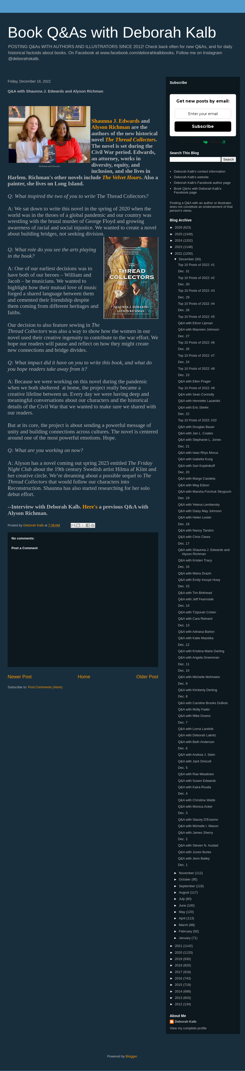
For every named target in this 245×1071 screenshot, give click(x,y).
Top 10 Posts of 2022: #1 (196, 265)
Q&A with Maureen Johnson (198, 329)
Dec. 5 (183, 768)
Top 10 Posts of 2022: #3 (196, 290)
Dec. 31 (183, 271)
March (184, 925)
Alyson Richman (110, 127)
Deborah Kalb (186, 1021)
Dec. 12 (183, 645)
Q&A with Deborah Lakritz (197, 735)
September (187, 886)
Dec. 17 (183, 543)
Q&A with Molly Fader (194, 709)
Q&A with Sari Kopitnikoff (196, 466)
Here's (89, 507)
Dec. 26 (183, 349)
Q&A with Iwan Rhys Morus (198, 453)
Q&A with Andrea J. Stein (196, 755)
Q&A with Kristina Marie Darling (201, 651)
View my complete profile (188, 1028)
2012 (179, 1004)
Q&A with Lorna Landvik (195, 729)
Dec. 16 (183, 567)
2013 (179, 998)
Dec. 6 (183, 748)
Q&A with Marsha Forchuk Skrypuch (204, 491)
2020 (179, 952)
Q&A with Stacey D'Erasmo (198, 819)
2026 (179, 227)
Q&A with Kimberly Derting (197, 690)
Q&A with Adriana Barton (196, 632)
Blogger (131, 1056)
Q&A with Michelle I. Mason (198, 826)
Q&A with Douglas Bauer (196, 427)
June (183, 905)
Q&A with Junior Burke (194, 852)
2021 (179, 946)
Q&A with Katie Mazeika (195, 638)
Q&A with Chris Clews (194, 537)
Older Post (147, 676)
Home (84, 676)
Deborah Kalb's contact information (199, 171)
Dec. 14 (183, 605)
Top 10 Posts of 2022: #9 (196, 388)
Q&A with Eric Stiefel (193, 407)
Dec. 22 (183, 414)
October (185, 879)
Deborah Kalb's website (191, 177)
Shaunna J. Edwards (115, 121)
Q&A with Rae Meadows (196, 774)
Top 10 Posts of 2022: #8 (196, 368)
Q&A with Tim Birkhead (195, 593)
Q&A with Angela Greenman (198, 657)
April (183, 918)
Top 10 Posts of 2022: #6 (196, 342)
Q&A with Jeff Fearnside (195, 599)
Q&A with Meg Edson (193, 485)
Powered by (203, 142)
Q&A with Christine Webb (196, 800)
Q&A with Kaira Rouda (194, 787)
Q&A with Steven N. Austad (198, 845)
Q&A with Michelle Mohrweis (199, 677)
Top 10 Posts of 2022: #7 (196, 355)
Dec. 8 (183, 696)
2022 (179, 253)
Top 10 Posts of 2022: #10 (197, 420)
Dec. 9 (183, 683)
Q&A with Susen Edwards (197, 781)
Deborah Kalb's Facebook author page (202, 183)
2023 (179, 247)
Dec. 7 (183, 722)
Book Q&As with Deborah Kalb (112, 32)
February (186, 931)
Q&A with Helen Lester (194, 517)
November (187, 873)
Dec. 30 (183, 284)
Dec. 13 (183, 625)
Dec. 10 (183, 670)
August (184, 892)
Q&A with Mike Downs (194, 716)
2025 (179, 234)
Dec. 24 (183, 362)
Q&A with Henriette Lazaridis (199, 401)
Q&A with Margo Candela (196, 478)
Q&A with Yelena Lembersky (198, 504)
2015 (179, 985)
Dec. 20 (183, 472)
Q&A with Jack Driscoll (194, 761)
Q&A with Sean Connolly (196, 394)
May (182, 912)
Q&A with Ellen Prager (194, 381)
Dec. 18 (183, 524)
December (187, 259)
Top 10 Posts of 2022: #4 (196, 304)
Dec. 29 (183, 297)
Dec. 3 (183, 813)
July (182, 899)
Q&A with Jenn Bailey (194, 858)
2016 (179, 978)
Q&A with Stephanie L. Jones (199, 440)
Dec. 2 (183, 839)
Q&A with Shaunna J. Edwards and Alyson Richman (203, 552)
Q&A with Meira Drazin (194, 573)
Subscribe (203, 126)
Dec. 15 (183, 586)
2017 (179, 972)
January (185, 938)
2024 (179, 240)
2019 (179, 959)
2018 (179, 965)
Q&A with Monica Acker (195, 806)
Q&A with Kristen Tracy (195, 560)
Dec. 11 (183, 664)
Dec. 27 (183, 336)
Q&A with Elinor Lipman (195, 323)
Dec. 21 (183, 446)
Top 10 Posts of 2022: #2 (196, 278)
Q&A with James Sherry (195, 833)
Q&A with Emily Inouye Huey (199, 580)
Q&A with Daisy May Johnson (200, 511)
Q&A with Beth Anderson (196, 742)
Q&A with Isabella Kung (195, 459)
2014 (179, 991)
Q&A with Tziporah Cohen (197, 612)
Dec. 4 (183, 793)
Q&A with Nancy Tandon (196, 530)
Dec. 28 (183, 310)
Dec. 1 (183, 865)
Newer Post (20, 676)
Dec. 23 (183, 375)
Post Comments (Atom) (45, 687)
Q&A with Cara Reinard (195, 619)
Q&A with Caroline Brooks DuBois (203, 703)
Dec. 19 (183, 498)
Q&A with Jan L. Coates (195, 433)
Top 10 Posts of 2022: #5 (196, 317)
